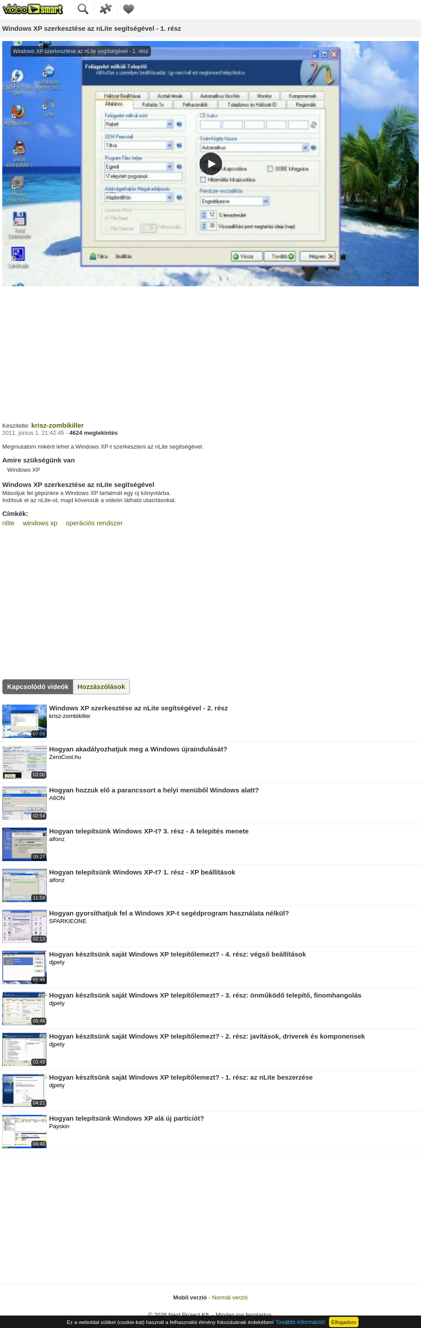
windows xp (40, 523)
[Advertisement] (210, 352)
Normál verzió (230, 1297)
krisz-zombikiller (57, 425)
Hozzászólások (101, 686)
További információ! (300, 1322)
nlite (8, 523)
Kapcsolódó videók (38, 686)
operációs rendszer (94, 523)
